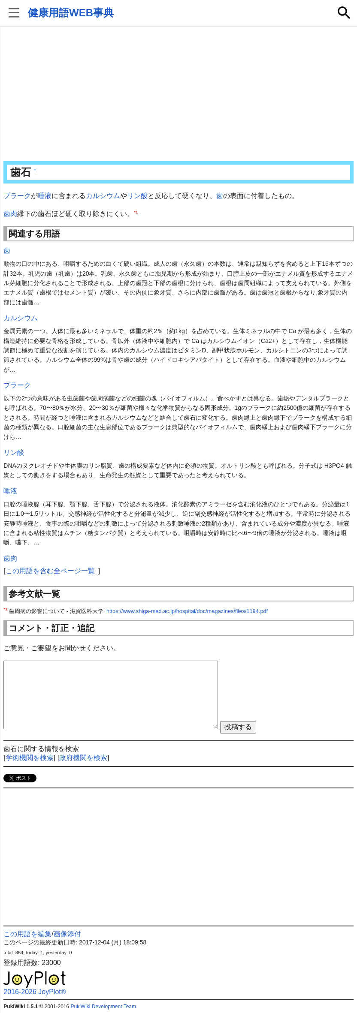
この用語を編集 (27, 934)
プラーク (17, 195)
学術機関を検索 (30, 757)
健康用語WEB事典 (71, 12)
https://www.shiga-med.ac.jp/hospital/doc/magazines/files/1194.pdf (187, 611)
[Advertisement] (178, 94)
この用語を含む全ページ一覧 (50, 570)
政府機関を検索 (83, 757)
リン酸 (137, 195)
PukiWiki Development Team (103, 1007)
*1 (136, 211)
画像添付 (67, 934)
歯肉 (10, 213)
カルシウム (103, 195)
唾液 (44, 195)
